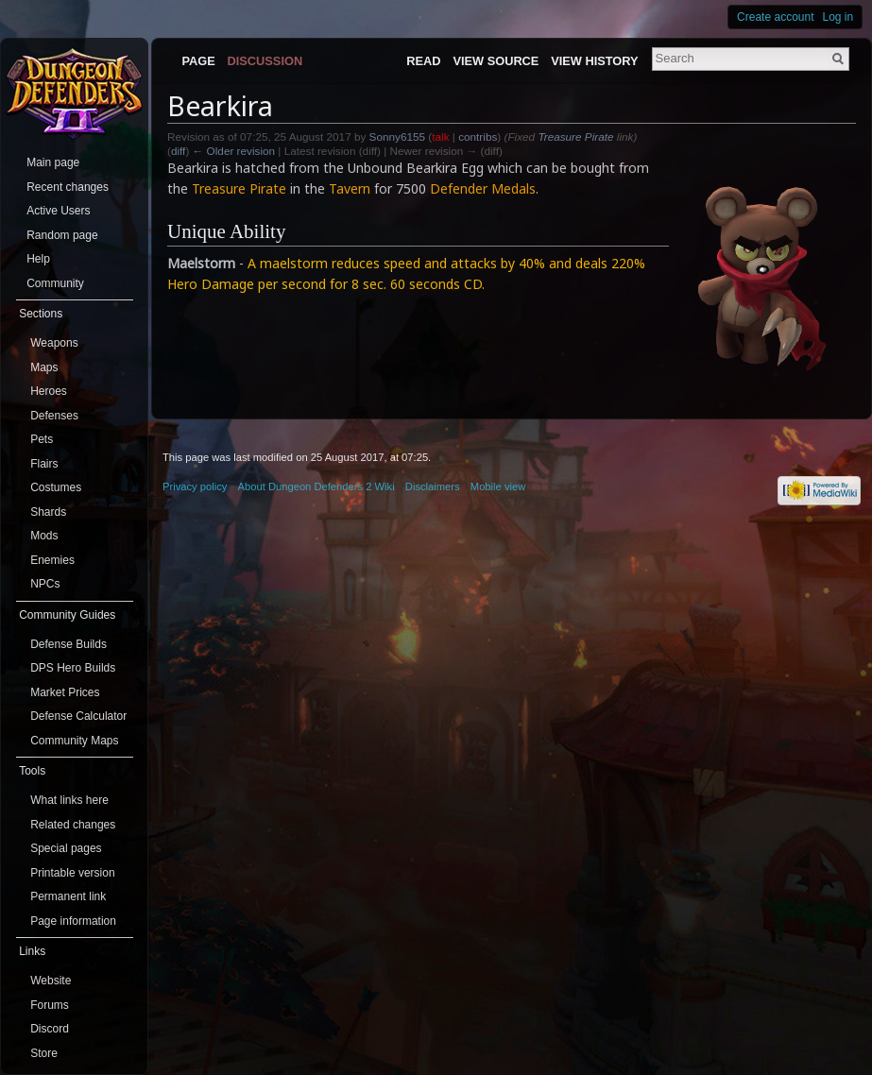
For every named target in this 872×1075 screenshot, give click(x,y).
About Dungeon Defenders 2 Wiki (316, 486)
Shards (48, 512)
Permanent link (68, 896)
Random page (61, 235)
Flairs (44, 463)
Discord (49, 1028)
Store (44, 1053)
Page (197, 61)
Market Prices (64, 692)
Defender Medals (483, 188)
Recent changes (67, 187)
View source (496, 61)
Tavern (349, 188)
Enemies (52, 560)
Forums (49, 1005)
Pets (41, 439)
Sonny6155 (397, 136)
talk (440, 136)
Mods (44, 535)
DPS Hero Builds (72, 667)
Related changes (72, 824)
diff (178, 151)
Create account (775, 17)
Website (50, 980)
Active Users (58, 210)
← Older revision (234, 151)
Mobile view (497, 486)
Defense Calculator (78, 716)
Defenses (54, 415)
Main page (52, 162)
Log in (838, 17)
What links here (69, 800)
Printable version (72, 872)
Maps (44, 367)
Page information (73, 921)
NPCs (45, 583)
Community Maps (74, 740)
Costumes (55, 487)
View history (594, 61)
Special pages (65, 848)
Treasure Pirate (575, 136)
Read (423, 61)
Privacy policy (194, 486)
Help (38, 258)
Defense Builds (68, 644)
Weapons (53, 343)
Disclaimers (432, 486)
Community (55, 283)
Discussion (265, 61)
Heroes (48, 391)
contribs (477, 136)
